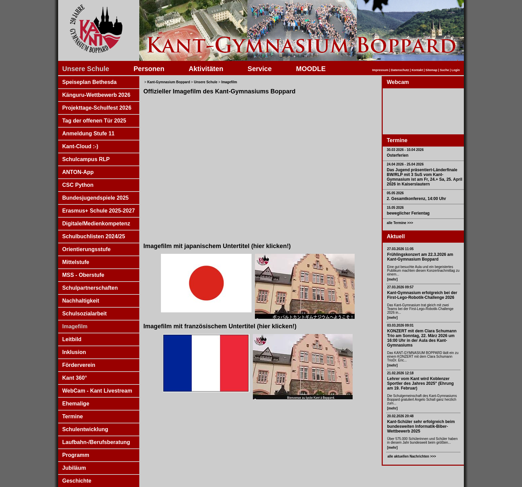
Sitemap (431, 70)
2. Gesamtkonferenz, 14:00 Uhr (416, 198)
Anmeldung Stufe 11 (88, 133)
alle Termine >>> (400, 223)
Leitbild (71, 339)
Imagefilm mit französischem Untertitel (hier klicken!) (219, 326)
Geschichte (76, 481)
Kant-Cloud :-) (80, 146)
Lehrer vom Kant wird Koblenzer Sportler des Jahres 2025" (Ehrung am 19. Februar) (420, 383)
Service (259, 68)
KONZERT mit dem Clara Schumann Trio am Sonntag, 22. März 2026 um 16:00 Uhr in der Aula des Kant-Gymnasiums (421, 338)
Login (456, 70)
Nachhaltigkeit (80, 301)
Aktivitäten (206, 68)
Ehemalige (75, 403)
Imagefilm (75, 326)
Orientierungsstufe (86, 249)
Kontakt (417, 70)
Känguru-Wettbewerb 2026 (96, 95)
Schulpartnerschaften (90, 288)
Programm (75, 455)
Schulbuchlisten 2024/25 (93, 236)
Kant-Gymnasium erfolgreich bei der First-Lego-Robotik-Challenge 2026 (422, 295)
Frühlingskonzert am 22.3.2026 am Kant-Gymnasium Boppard (420, 257)
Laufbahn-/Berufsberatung (96, 442)
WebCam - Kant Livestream (97, 391)
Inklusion (74, 352)
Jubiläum (74, 468)
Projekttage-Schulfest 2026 (97, 108)
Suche (444, 70)
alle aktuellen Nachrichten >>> (411, 456)
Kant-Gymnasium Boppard (168, 82)
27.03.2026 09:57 (400, 287)
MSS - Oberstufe (83, 275)
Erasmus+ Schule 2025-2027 (98, 211)
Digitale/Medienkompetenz (96, 223)
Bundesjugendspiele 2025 (95, 198)
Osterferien (397, 155)
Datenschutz (400, 70)
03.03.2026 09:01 (400, 325)
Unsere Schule (85, 68)
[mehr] (392, 279)
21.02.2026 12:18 (400, 373)
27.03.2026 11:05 (400, 249)
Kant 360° (74, 378)
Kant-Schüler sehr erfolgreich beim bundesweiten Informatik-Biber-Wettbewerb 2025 (421, 426)
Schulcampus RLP (86, 159)
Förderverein (78, 365)
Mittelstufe (75, 262)
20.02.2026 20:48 (400, 416)
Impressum (380, 70)
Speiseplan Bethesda (89, 82)
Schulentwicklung (85, 429)
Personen (149, 68)
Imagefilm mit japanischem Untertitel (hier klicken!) (217, 246)
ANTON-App (78, 172)
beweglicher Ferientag (408, 213)
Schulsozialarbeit (84, 313)
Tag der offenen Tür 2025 (94, 121)
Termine (72, 416)
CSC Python (77, 185)
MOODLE (311, 68)
